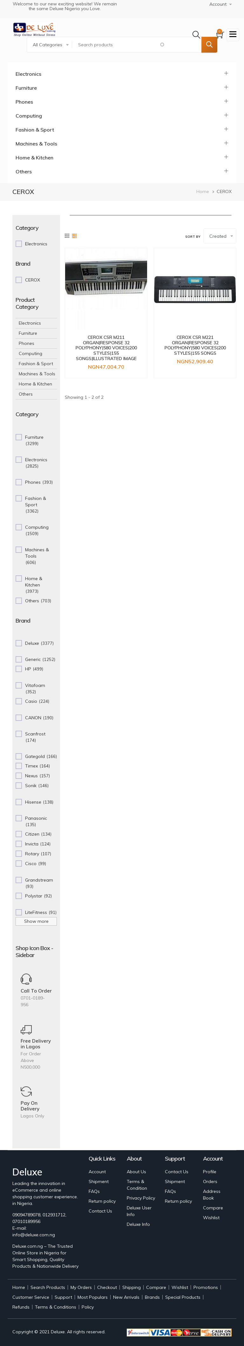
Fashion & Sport (35, 129)
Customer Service (30, 1297)
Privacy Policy (141, 1198)
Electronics (28, 74)
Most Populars (93, 1297)
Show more (36, 921)
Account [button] (218, 4)
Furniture (26, 88)
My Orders (81, 1287)
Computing (29, 116)
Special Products (182, 1297)
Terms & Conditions (55, 1307)
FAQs (94, 1191)
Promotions (205, 1287)
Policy (88, 1307)
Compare (213, 1208)
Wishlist (211, 1217)
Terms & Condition (137, 1185)
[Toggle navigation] (233, 35)
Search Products (47, 1287)
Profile (209, 1172)
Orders (210, 1181)
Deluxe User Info (139, 1211)
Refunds (21, 1307)
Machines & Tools (36, 143)
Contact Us (100, 1211)
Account (97, 1172)
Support (63, 1297)
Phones (24, 102)
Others (24, 171)
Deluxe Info (138, 1224)
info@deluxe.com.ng (33, 1235)
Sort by (192, 237)
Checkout (107, 1287)
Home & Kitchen (34, 157)
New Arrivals (126, 1297)
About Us (136, 1172)
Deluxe (58, 1332)
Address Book (211, 1194)
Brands (152, 1297)
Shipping (131, 1287)
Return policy (102, 1201)
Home (202, 191)
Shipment (99, 1181)
